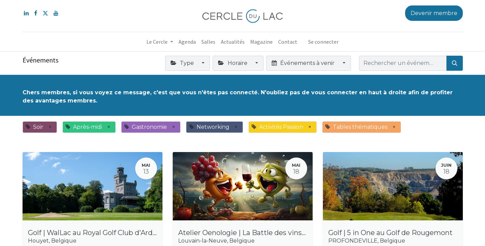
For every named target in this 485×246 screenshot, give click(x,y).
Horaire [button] (233, 63)
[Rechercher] (454, 63)
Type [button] (183, 63)
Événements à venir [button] (304, 63)
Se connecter (323, 41)
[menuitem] (187, 42)
